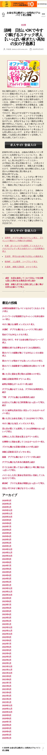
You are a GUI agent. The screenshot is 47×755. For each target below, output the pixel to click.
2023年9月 (6, 598)
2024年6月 (6, 569)
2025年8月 (6, 523)
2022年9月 (6, 637)
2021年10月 (7, 673)
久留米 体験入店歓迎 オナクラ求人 (21, 267)
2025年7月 (6, 526)
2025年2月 (6, 543)
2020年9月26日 (38, 49)
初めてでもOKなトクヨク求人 (15, 335)
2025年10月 (7, 517)
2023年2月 (6, 621)
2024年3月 (6, 579)
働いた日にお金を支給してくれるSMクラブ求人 (23, 418)
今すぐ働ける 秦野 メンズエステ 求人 (18, 324)
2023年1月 (6, 624)
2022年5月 (6, 650)
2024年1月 (6, 585)
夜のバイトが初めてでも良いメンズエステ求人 (22, 361)
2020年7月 (6, 722)
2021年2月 (6, 699)
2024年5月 (6, 572)
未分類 (23, 25)
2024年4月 (6, 575)
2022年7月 (6, 644)
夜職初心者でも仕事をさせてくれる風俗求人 (21, 348)
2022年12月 (7, 627)
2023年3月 (6, 618)
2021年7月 (6, 683)
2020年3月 (6, 735)
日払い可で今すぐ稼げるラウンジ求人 (18, 488)
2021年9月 (6, 676)
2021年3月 (6, 696)
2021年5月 (6, 689)
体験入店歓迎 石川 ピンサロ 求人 (16, 452)
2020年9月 (6, 715)
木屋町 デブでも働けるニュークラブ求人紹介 (22, 329)
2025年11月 (7, 513)
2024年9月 (6, 559)
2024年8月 (6, 562)
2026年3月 (6, 500)
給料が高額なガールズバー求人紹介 (17, 384)
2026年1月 (6, 507)
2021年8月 (6, 679)
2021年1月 (6, 702)
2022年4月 (6, 653)
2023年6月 (6, 608)
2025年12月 (7, 510)
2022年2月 (6, 660)
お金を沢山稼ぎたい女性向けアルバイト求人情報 (23, 14)
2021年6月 (6, 686)
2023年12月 (7, 588)
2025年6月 (6, 530)
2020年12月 (7, 705)
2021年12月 (7, 666)
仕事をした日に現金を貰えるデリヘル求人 (20, 437)
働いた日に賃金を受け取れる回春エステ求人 (21, 374)
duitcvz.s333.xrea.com (20, 49)
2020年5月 (6, 728)
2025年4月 (6, 536)
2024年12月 (7, 549)
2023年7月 (6, 605)
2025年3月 (6, 540)
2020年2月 (6, 738)
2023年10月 (7, 595)
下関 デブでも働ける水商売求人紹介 (18, 397)
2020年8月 (6, 718)
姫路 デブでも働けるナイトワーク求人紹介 (21, 457)
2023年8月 (6, 601)
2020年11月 (7, 709)
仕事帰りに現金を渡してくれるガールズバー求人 (23, 442)
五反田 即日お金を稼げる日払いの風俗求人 (24, 256)
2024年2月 (6, 582)
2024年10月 (7, 556)
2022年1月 (6, 663)
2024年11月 (7, 553)
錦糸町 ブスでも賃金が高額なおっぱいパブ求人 (23, 483)
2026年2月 (6, 504)
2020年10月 (7, 712)
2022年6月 (6, 647)
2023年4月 (6, 614)
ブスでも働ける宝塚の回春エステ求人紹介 (20, 447)
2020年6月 (6, 725)
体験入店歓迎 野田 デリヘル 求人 (16, 379)
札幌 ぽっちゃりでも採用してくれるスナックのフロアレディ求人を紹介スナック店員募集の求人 (23, 248)
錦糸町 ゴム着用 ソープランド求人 (21, 262)
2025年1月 (6, 546)
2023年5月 (6, 611)
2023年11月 (7, 592)
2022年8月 (6, 640)
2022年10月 (7, 634)
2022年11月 (7, 631)
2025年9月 (6, 520)
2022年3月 (6, 657)
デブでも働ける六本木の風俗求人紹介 (18, 462)
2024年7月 (6, 566)
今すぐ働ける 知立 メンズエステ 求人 (18, 423)
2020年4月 (6, 731)
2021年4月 (6, 692)
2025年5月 (6, 533)
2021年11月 (7, 670)
